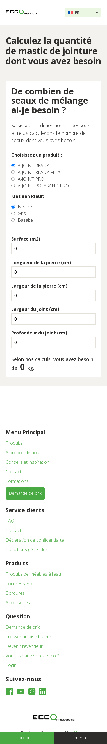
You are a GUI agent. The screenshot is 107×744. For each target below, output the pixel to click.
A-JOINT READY (33, 165)
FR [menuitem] (77, 13)
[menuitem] (83, 12)
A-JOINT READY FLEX (39, 172)
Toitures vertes (21, 583)
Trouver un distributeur (28, 637)
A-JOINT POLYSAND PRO (43, 186)
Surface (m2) (25, 238)
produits (27, 737)
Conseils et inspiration (27, 462)
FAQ (10, 521)
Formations (17, 481)
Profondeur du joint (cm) (39, 332)
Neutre (25, 206)
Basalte (25, 220)
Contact (13, 472)
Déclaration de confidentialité (35, 540)
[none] (83, 12)
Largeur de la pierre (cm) (39, 285)
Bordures (15, 593)
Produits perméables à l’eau (33, 574)
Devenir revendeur (24, 646)
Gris (22, 213)
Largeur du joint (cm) (35, 309)
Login (11, 665)
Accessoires (18, 603)
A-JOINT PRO (31, 179)
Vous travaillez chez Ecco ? (32, 656)
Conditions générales (27, 549)
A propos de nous (24, 452)
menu (80, 737)
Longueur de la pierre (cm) (41, 262)
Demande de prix (25, 493)
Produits (14, 443)
